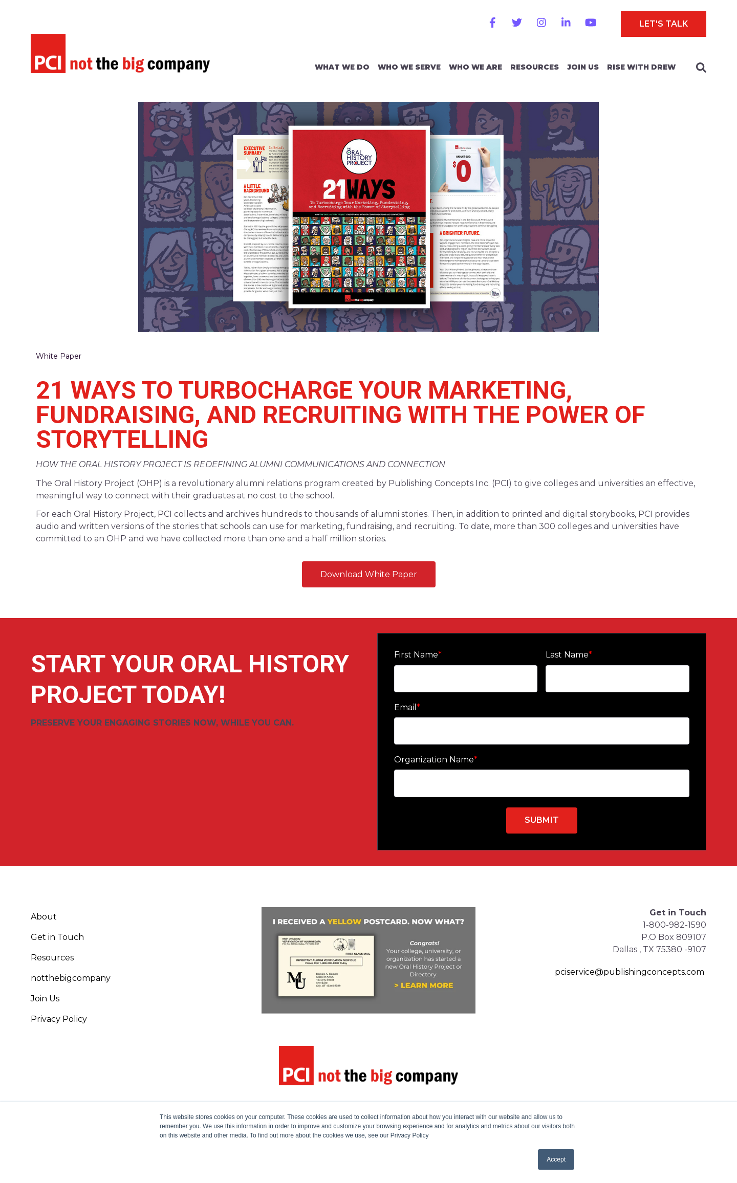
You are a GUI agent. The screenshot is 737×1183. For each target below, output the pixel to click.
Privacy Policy (59, 1019)
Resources (534, 67)
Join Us (583, 67)
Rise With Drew (641, 67)
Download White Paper (368, 574)
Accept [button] (556, 1159)
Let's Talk (663, 24)
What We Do (342, 67)
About (44, 917)
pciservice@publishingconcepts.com (629, 972)
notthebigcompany (71, 978)
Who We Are (475, 67)
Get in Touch (57, 937)
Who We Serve (409, 67)
